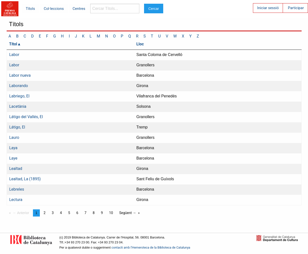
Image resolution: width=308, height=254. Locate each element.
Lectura (15, 199)
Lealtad (15, 168)
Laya (13, 147)
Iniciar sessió (268, 8)
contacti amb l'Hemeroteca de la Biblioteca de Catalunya (151, 247)
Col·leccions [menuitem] (54, 8)
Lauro (14, 137)
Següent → (127, 213)
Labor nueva (20, 75)
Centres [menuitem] (79, 8)
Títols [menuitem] (30, 8)
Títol (13, 44)
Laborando (18, 85)
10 (111, 213)
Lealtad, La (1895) (25, 179)
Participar (296, 8)
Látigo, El (17, 127)
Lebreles (16, 189)
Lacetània (18, 106)
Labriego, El (19, 96)
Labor (14, 54)
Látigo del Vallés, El (26, 116)
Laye (13, 158)
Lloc (140, 44)
